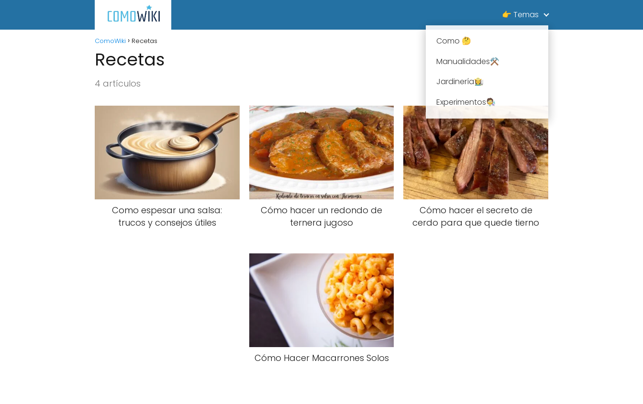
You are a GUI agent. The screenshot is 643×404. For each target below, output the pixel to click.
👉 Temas (520, 14)
